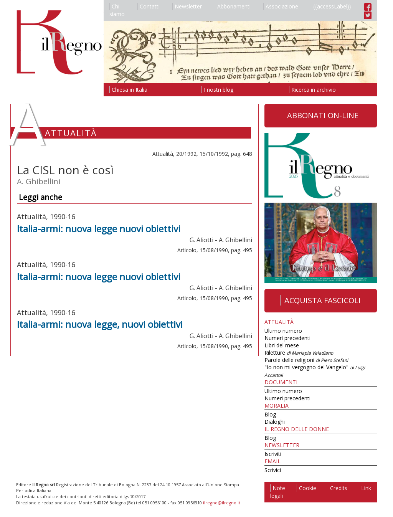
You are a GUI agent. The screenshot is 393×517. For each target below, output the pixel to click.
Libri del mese (281, 345)
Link (365, 488)
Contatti (148, 6)
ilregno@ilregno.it (221, 502)
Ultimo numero (283, 330)
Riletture (298, 352)
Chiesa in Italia (128, 89)
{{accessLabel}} (331, 6)
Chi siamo (117, 10)
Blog (270, 414)
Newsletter (187, 6)
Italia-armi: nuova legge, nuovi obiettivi (100, 324)
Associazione (280, 6)
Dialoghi (274, 421)
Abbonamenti (233, 6)
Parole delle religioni (306, 359)
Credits (337, 488)
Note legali (277, 491)
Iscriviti (272, 454)
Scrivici (272, 470)
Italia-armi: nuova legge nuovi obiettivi (98, 228)
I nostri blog (217, 89)
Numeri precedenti (287, 338)
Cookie (306, 488)
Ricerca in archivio (312, 89)
